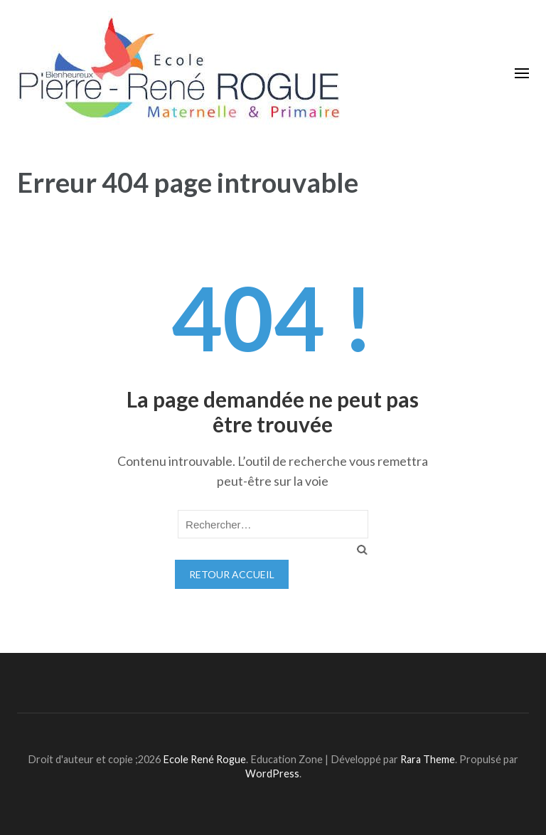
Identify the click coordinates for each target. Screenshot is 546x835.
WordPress (272, 773)
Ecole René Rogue (204, 759)
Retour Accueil (231, 574)
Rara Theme (427, 759)
